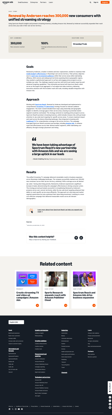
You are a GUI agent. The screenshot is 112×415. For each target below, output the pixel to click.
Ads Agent (37, 395)
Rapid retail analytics (40, 372)
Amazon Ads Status (67, 406)
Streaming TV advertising (45, 106)
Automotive (64, 333)
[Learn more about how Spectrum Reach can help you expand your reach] (61, 210)
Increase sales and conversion (16, 341)
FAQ (89, 343)
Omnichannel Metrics (40, 369)
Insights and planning (41, 330)
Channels (64, 372)
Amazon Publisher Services (41, 388)
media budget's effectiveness (36, 74)
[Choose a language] (16, 322)
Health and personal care (67, 351)
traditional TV (31, 121)
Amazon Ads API (39, 385)
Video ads (11, 364)
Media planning (38, 335)
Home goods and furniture (68, 354)
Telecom (63, 362)
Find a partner (91, 354)
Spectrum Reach (40, 104)
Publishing (63, 359)
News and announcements (94, 346)
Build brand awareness (14, 333)
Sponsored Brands (13, 358)
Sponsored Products (14, 356)
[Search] (90, 2)
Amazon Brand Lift (39, 361)
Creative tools (38, 349)
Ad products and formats (14, 350)
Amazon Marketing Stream (41, 364)
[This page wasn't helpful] (76, 238)
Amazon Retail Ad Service (41, 390)
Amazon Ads (70, 123)
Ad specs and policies (93, 341)
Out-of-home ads (13, 369)
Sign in (96, 2)
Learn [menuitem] (90, 330)
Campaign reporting (40, 366)
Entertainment (65, 341)
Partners (43, 2)
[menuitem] (16, 362)
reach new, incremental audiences (42, 76)
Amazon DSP (38, 380)
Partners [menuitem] (91, 351)
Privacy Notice (34, 406)
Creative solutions (40, 341)
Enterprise (34, 2)
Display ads (11, 361)
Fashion (63, 343)
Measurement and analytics (41, 355)
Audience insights (39, 333)
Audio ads (11, 366)
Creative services (39, 346)
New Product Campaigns (41, 393)
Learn (51, 2)
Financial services (65, 346)
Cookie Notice (56, 406)
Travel (63, 367)
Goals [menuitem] (10, 330)
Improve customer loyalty (15, 343)
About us (11, 406)
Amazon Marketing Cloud (41, 382)
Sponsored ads (12, 353)
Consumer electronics (66, 338)
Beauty (63, 335)
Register (105, 2)
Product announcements (94, 335)
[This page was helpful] (81, 238)
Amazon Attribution (40, 358)
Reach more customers (14, 335)
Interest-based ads (45, 406)
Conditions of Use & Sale (22, 406)
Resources (90, 338)
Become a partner (92, 356)
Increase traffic (12, 338)
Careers (77, 406)
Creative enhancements (41, 343)
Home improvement (66, 356)
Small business (23, 2)
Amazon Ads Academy (93, 333)
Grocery (63, 349)
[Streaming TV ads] (80, 44)
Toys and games (65, 364)
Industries (64, 330)
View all (10, 372)
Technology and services (42, 377)
